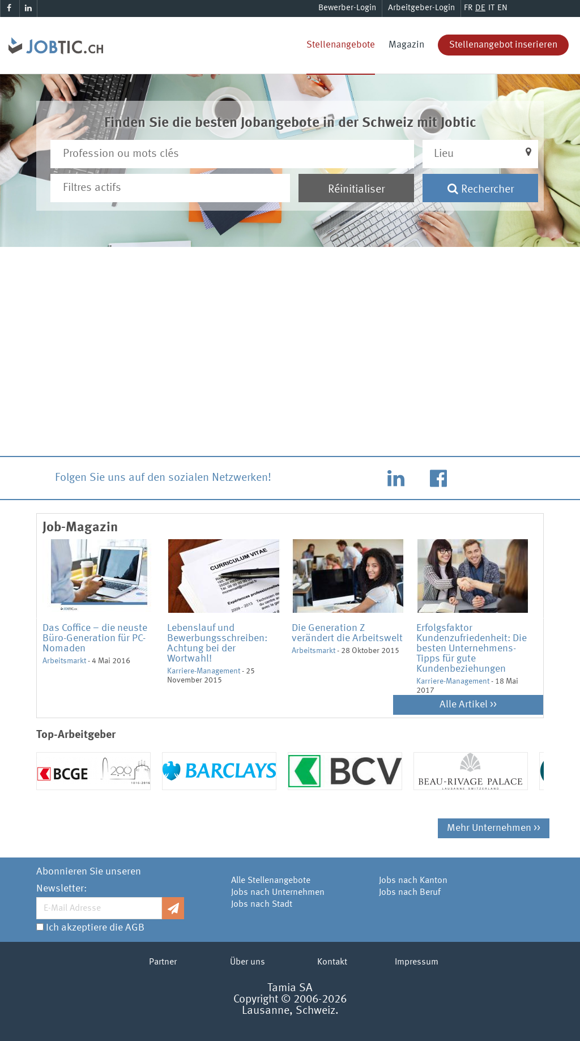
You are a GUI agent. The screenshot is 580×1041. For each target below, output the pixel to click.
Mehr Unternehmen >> (493, 828)
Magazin (406, 45)
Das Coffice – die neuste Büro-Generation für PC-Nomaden (94, 638)
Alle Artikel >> (468, 704)
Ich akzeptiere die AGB (95, 928)
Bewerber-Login (347, 8)
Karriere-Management (203, 671)
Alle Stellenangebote (270, 880)
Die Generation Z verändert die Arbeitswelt (347, 633)
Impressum (416, 962)
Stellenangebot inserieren (503, 45)
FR (468, 8)
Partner (163, 962)
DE (480, 8)
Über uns (247, 962)
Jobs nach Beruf (410, 892)
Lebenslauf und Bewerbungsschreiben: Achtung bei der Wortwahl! (217, 643)
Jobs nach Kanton (413, 880)
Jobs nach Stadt (261, 904)
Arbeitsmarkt (64, 661)
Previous (34, 617)
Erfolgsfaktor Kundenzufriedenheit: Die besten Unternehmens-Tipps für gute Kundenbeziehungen (471, 648)
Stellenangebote (340, 45)
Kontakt (332, 962)
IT (491, 8)
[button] (480, 154)
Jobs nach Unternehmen (278, 892)
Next (546, 617)
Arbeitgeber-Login (421, 8)
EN (502, 8)
